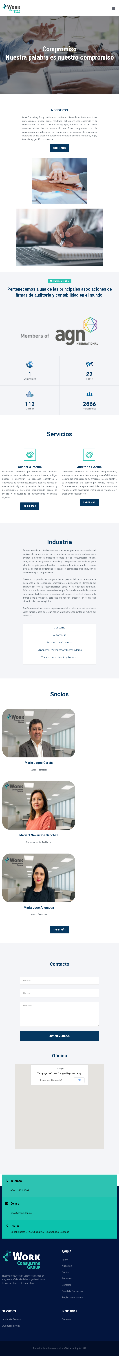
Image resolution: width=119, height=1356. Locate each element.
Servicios (67, 1278)
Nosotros (67, 1265)
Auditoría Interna (11, 1325)
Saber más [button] (59, 148)
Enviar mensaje (59, 1036)
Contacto (66, 1284)
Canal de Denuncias (72, 1291)
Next (113, 60)
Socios (65, 1272)
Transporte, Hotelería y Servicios (59, 657)
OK (79, 1080)
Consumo (59, 627)
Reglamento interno (72, 1297)
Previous (6, 60)
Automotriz (59, 635)
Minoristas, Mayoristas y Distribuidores (59, 650)
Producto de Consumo (59, 642)
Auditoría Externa (11, 1319)
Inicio (65, 1259)
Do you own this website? (51, 1080)
